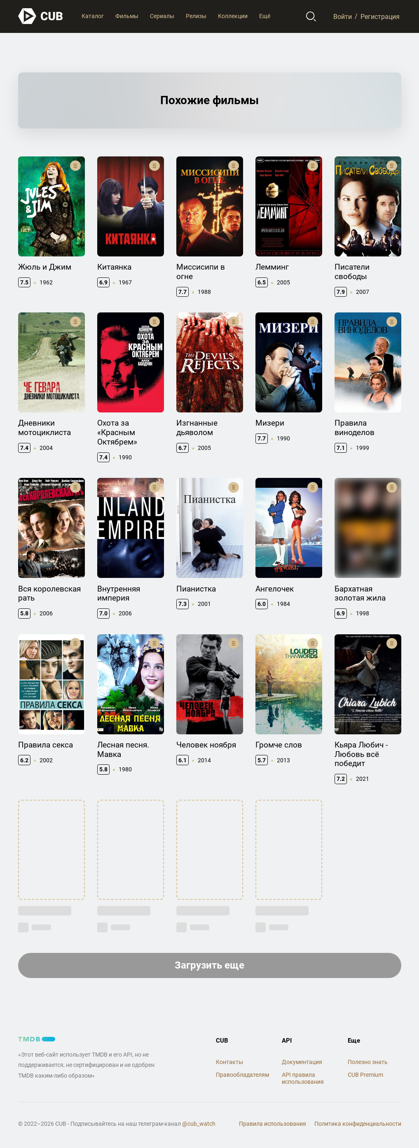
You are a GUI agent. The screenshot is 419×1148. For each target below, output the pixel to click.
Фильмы (126, 16)
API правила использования (303, 1078)
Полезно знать (368, 1062)
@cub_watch (198, 1123)
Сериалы (162, 16)
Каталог (93, 16)
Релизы (196, 16)
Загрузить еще (209, 965)
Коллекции (233, 16)
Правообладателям (242, 1074)
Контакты (229, 1062)
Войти (342, 16)
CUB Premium (365, 1074)
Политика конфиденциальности (357, 1123)
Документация (302, 1062)
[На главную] (40, 16)
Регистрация (380, 16)
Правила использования (272, 1123)
